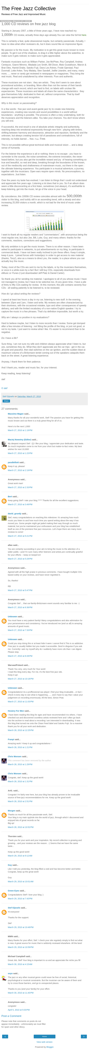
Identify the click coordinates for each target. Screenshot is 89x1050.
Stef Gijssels (14, 908)
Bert (10, 496)
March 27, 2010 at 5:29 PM (20, 559)
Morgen (11, 811)
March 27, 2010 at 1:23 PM (20, 453)
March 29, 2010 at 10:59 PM (21, 947)
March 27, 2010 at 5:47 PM (20, 590)
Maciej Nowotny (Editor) (19, 439)
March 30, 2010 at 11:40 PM (21, 993)
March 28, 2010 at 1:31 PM (20, 781)
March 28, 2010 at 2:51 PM (20, 801)
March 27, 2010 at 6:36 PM (20, 607)
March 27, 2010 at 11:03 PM (21, 701)
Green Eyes (13, 891)
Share (6, 401)
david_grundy (14, 513)
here (84, 35)
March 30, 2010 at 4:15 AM (20, 964)
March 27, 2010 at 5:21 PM (20, 536)
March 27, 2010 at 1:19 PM (20, 430)
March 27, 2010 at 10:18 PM (21, 679)
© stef (4, 388)
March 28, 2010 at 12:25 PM (21, 730)
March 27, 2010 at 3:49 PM (20, 504)
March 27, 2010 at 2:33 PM (20, 487)
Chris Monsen (14, 756)
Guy (10, 865)
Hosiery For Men (16, 711)
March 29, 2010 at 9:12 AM (20, 856)
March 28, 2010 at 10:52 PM (21, 827)
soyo (10, 973)
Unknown (12, 616)
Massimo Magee (16, 414)
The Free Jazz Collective (28, 8)
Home (44, 1037)
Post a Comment (11, 1015)
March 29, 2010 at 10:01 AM (20, 881)
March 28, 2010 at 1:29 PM (20, 764)
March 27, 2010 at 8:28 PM (20, 656)
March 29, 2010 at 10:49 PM (21, 927)
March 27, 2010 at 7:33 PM (20, 630)
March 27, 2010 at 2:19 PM (20, 470)
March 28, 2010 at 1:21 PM (20, 747)
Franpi (11, 739)
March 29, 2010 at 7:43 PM (20, 898)
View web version (45, 1042)
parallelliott (13, 462)
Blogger (49, 1047)
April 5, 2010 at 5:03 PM (19, 1010)
